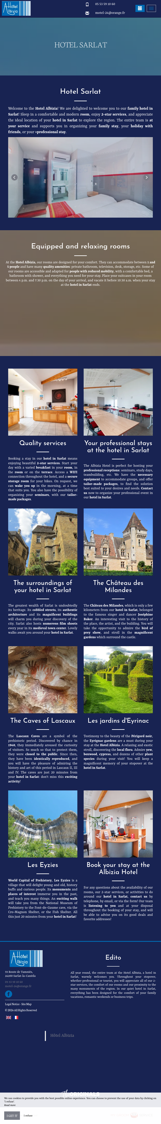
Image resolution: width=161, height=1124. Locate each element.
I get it (12, 1116)
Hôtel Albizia (62, 1035)
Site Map (26, 1004)
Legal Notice (12, 1004)
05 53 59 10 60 (105, 4)
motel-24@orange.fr (110, 13)
